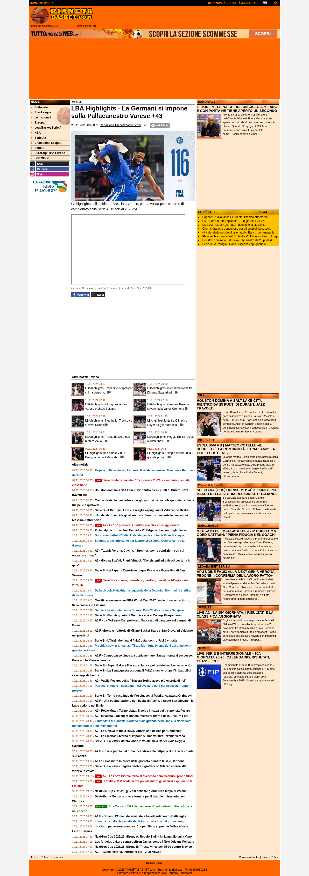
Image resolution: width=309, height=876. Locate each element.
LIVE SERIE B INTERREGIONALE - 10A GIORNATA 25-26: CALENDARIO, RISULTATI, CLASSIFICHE (233, 657)
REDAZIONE (154, 863)
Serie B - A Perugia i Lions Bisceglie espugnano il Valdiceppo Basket (142, 510)
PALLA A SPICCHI (210, 485)
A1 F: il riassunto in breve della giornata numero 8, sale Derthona (139, 761)
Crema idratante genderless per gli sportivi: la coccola (236, 228)
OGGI (263, 212)
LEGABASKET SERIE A (214, 566)
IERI (274, 212)
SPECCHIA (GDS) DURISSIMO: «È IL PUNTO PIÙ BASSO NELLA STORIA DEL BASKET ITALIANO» (237, 492)
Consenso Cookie (249, 857)
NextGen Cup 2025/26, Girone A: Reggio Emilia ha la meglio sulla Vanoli (144, 836)
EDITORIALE (206, 101)
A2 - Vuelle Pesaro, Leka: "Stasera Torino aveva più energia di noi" (141, 680)
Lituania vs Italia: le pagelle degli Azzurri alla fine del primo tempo (140, 821)
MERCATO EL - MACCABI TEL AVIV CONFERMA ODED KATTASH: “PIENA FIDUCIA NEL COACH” (236, 533)
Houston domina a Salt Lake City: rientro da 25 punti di (237, 240)
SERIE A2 (204, 607)
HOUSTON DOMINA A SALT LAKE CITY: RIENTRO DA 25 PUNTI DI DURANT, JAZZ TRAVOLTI (231, 404)
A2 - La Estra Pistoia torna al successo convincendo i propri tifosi (144, 776)
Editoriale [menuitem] (39, 107)
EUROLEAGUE (208, 525)
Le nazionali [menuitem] (41, 117)
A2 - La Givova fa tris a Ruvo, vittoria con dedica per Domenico (138, 731)
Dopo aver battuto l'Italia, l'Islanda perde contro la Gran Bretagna (139, 535)
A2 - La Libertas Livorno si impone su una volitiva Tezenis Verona (140, 736)
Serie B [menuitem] (37, 148)
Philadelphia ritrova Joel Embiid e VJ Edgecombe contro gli (240, 236)
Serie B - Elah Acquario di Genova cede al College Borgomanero (139, 615)
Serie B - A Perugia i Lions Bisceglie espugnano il (234, 244)
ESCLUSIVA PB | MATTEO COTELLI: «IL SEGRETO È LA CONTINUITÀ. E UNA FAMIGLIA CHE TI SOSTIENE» (236, 449)
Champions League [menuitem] (46, 143)
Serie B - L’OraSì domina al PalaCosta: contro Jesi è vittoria (136, 640)
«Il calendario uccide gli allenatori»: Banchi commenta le (238, 232)
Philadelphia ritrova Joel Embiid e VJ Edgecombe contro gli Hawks (141, 530)
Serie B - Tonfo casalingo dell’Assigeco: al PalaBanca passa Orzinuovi (143, 695)
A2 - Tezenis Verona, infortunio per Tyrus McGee (128, 852)
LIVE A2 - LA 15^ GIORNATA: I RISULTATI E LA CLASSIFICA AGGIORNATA (235, 614)
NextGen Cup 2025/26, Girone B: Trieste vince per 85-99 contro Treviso (143, 846)
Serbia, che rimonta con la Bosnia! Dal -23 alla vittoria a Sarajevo (139, 610)
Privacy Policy (270, 857)
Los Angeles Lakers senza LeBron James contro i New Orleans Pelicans (144, 841)
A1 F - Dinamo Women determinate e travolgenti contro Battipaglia (140, 816)
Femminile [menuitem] (40, 158)
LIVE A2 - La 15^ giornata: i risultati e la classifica (234, 224)
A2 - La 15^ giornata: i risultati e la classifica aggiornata (137, 525)
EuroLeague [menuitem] (41, 112)
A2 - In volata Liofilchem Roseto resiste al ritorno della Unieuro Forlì (142, 716)
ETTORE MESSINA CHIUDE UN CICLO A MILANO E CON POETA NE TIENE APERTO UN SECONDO (237, 109)
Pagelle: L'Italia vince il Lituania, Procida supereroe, (235, 217)
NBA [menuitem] (36, 132)
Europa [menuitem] (37, 122)
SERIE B (204, 648)
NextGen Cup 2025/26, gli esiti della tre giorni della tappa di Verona (141, 791)
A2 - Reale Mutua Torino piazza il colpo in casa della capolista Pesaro (142, 710)
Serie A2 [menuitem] (38, 137)
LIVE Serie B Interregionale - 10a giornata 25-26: (233, 221)
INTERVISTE (206, 440)
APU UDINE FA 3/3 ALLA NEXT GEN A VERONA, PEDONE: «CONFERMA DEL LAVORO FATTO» (236, 573)
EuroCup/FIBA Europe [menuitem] (48, 153)
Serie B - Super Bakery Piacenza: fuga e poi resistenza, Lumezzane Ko (143, 665)
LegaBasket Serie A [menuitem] (46, 127)
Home (35, 101)
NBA (201, 395)
